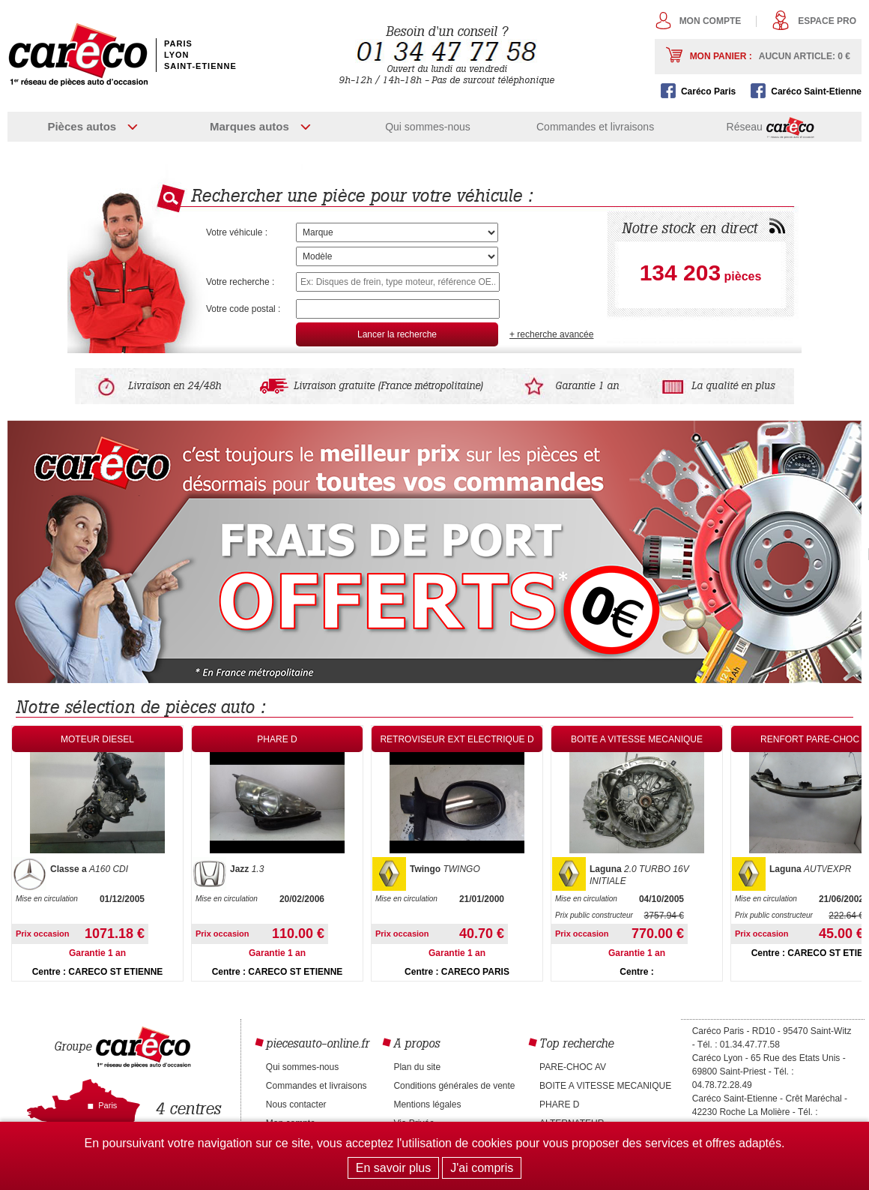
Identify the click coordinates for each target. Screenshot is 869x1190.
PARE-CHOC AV (572, 1067)
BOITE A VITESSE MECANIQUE (605, 1086)
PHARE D (559, 1104)
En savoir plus (394, 1168)
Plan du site (416, 1067)
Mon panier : (770, 56)
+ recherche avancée (551, 334)
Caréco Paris (708, 91)
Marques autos (249, 126)
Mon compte (710, 21)
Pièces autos (81, 126)
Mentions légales (427, 1104)
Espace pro (827, 21)
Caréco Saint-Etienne (816, 91)
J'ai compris (481, 1168)
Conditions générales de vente (454, 1086)
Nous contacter (296, 1104)
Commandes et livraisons (595, 127)
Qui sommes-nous (427, 127)
